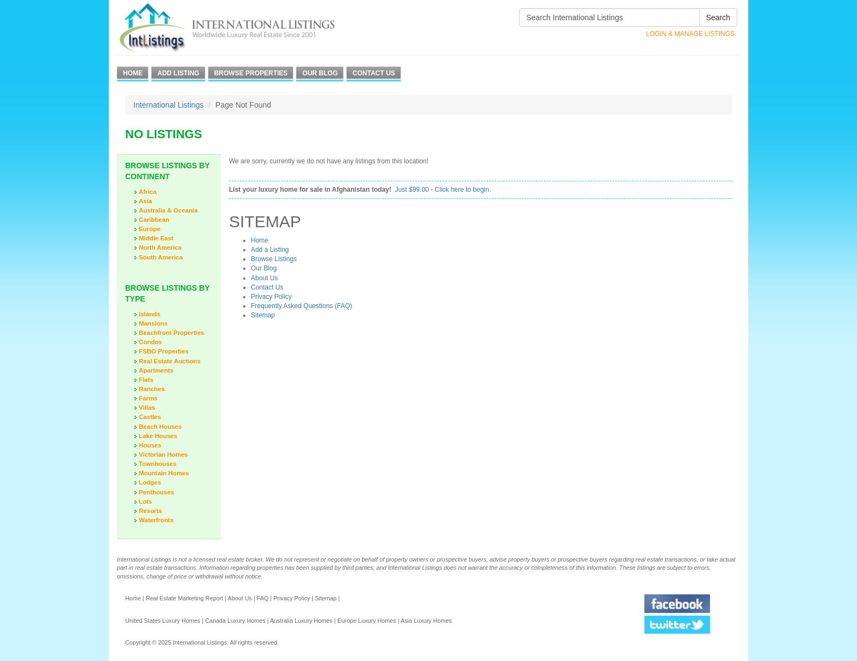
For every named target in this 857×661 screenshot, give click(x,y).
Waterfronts (156, 520)
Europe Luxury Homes (366, 620)
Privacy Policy (271, 296)
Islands (149, 314)
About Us (264, 278)
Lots (145, 501)
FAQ (263, 598)
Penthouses (156, 492)
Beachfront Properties (171, 332)
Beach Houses (160, 426)
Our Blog (320, 73)
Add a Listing (270, 249)
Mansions (153, 323)
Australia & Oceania (168, 210)
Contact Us (374, 73)
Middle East (156, 238)
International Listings (168, 105)
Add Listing (178, 73)
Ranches (152, 389)
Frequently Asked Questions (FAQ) (301, 306)
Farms (148, 398)
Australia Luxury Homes (301, 620)
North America (160, 247)
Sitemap (263, 315)
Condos (150, 342)
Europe (149, 229)
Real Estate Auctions (170, 361)
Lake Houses (158, 436)
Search (718, 17)
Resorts (150, 510)
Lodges (150, 482)
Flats (146, 379)
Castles (150, 417)
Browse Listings (274, 259)
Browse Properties (251, 73)
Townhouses (158, 464)
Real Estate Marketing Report (185, 598)
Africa (147, 191)
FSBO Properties (164, 351)
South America (161, 257)
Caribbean (154, 219)
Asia (145, 201)
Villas (147, 407)
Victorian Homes (163, 454)
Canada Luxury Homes (235, 620)
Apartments (156, 370)
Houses (150, 445)
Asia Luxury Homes (426, 620)
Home (133, 73)
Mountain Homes (164, 473)
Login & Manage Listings (690, 34)
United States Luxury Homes (162, 620)
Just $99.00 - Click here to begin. (443, 189)
